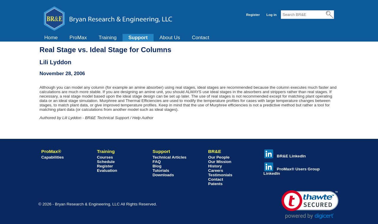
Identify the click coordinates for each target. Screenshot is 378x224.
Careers (215, 170)
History (215, 166)
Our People (219, 157)
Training (108, 37)
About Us (169, 37)
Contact (200, 37)
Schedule (106, 161)
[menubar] (126, 38)
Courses (105, 157)
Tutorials (160, 170)
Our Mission (220, 161)
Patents (215, 184)
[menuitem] (50, 38)
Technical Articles (169, 157)
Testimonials (220, 175)
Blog (156, 166)
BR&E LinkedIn (285, 156)
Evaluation (107, 170)
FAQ (156, 161)
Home (51, 37)
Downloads (163, 175)
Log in (271, 15)
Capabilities (52, 157)
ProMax (78, 37)
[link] (310, 205)
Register (253, 15)
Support (138, 37)
